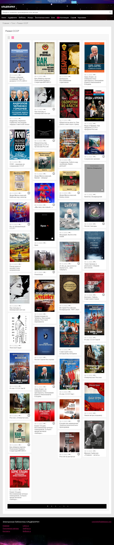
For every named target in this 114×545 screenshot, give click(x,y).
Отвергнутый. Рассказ (93, 377)
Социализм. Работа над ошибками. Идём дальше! (69, 164)
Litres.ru (26, 526)
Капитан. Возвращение (93, 197)
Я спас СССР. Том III (92, 340)
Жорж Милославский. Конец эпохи (68, 196)
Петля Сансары (90, 226)
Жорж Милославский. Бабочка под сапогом (18, 196)
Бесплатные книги (42, 18)
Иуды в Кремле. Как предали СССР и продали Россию (92, 127)
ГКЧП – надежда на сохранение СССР (17, 165)
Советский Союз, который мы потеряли (68, 353)
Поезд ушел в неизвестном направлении (15, 268)
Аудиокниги (12, 18)
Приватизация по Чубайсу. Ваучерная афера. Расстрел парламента (42, 319)
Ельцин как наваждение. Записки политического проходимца (69, 425)
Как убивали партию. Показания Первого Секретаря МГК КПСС (18, 449)
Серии (73, 18)
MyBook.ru (27, 531)
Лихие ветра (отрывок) (93, 415)
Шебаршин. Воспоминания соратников (65, 80)
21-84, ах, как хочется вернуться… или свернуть (68, 268)
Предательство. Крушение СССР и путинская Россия (41, 145)
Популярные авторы (11, 528)
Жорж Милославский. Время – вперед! (42, 177)
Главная (6, 23)
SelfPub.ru (27, 528)
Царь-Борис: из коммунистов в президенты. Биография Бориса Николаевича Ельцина (44, 392)
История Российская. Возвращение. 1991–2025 (69, 309)
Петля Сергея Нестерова (44, 360)
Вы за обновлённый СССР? (17, 227)
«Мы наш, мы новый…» (43, 207)
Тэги (13, 23)
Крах (36, 245)
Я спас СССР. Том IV (17, 388)
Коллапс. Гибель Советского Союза (91, 298)
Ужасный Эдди (15, 348)
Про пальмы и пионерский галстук (17, 309)
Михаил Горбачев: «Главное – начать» (92, 454)
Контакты (6, 531)
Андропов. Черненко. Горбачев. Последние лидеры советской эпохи (19, 122)
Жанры (30, 18)
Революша (38, 274)
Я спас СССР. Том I (67, 394)
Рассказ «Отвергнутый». (19, 418)
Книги (4, 18)
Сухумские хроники (92, 159)
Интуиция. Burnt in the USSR (68, 236)
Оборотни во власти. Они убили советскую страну (69, 123)
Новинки (6, 526)
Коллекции (64, 18)
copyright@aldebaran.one (101, 522)
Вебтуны (22, 18)
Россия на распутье (67, 457)
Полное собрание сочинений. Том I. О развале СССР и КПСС (18, 79)
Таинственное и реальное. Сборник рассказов (91, 266)
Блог (53, 18)
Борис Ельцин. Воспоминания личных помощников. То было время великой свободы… (19, 495)
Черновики (82, 18)
